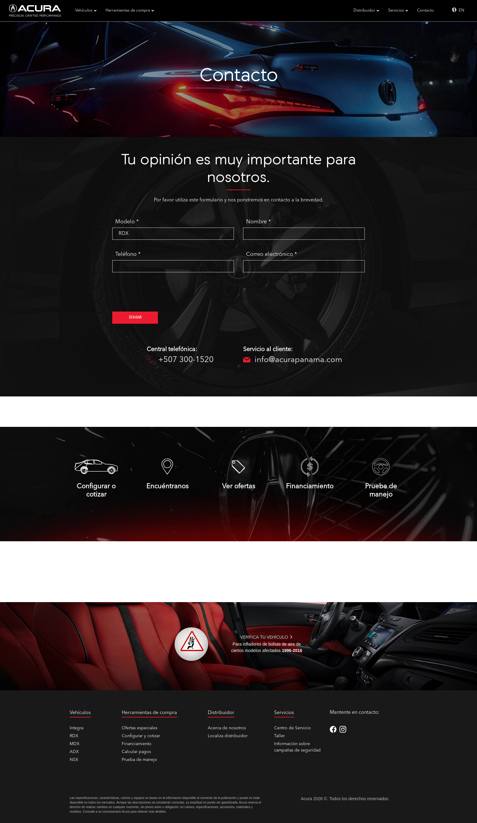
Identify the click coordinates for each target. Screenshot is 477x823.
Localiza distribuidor (228, 736)
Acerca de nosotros (227, 728)
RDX (74, 736)
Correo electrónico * (271, 254)
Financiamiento (136, 744)
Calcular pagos (136, 752)
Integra (76, 728)
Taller (279, 736)
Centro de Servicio (292, 728)
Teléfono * (128, 254)
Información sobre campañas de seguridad (297, 747)
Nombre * (258, 222)
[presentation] (158, 295)
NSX (74, 760)
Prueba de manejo (139, 760)
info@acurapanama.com (286, 360)
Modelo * (127, 222)
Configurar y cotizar (141, 736)
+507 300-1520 (180, 360)
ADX (74, 752)
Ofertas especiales (139, 728)
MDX (74, 744)
